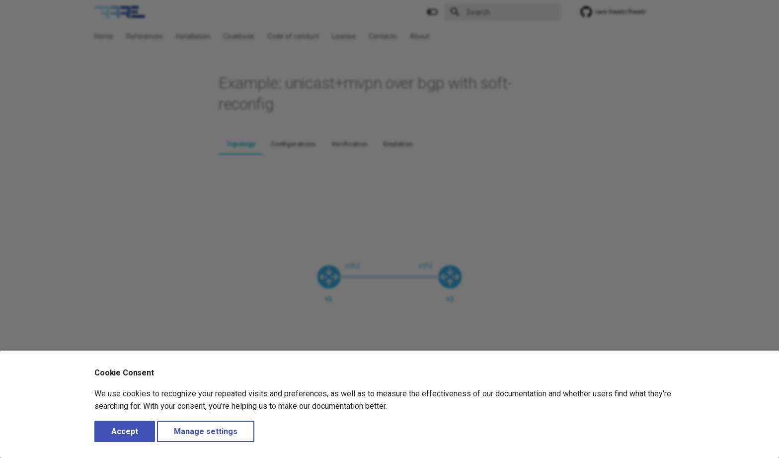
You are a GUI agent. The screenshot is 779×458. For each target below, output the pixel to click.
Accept (124, 431)
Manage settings (205, 431)
